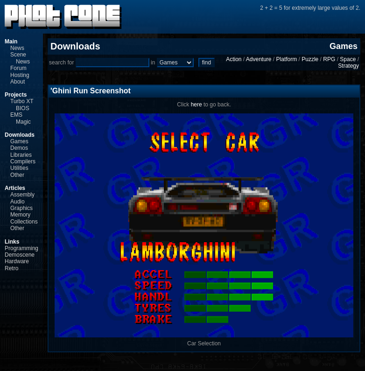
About (17, 81)
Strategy (348, 66)
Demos (19, 148)
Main (11, 41)
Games (19, 141)
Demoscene (20, 255)
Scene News (20, 57)
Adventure (259, 59)
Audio (17, 201)
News (17, 48)
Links (12, 241)
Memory (20, 214)
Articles (15, 188)
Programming (21, 248)
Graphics (21, 208)
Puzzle (310, 59)
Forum (18, 68)
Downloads (20, 135)
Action (233, 59)
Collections (24, 221)
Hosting (19, 75)
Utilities (19, 168)
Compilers (22, 161)
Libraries (21, 155)
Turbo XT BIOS (21, 104)
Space (348, 59)
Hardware (17, 261)
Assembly (22, 194)
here (196, 104)
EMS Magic (20, 118)
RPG (329, 59)
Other (17, 175)
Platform (286, 59)
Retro (11, 268)
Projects (16, 94)
